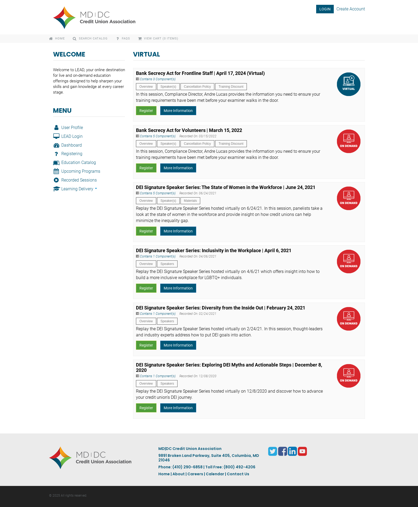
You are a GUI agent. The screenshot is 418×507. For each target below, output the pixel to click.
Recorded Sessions (75, 180)
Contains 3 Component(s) (158, 79)
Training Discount (231, 86)
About (178, 474)
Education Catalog (74, 162)
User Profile (68, 127)
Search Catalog (90, 38)
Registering (67, 153)
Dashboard (67, 145)
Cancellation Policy (197, 86)
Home (57, 38)
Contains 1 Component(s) (158, 256)
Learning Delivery (75, 188)
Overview (146, 86)
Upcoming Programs (76, 171)
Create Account (350, 8)
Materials (190, 201)
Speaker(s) (168, 86)
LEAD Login (68, 136)
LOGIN (325, 9)
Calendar (215, 474)
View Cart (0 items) (158, 38)
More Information (178, 110)
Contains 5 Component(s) (158, 136)
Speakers (167, 264)
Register (146, 110)
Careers (195, 474)
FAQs (123, 38)
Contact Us (238, 474)
